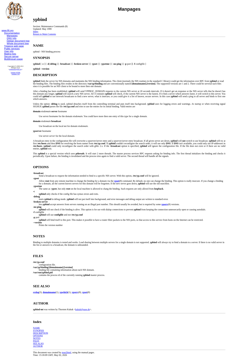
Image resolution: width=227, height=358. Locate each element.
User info (8, 51)
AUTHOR (38, 346)
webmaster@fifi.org (15, 69)
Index (35, 31)
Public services (12, 48)
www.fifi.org (7, 30)
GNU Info (12, 38)
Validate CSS (15, 74)
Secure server (11, 56)
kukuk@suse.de (82, 309)
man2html (66, 352)
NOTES (37, 338)
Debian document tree (18, 41)
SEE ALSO (38, 343)
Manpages (12, 36)
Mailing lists (10, 54)
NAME (36, 328)
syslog (36, 292)
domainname (49, 292)
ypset (116, 181)
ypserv (164, 204)
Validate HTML (16, 72)
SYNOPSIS (38, 330)
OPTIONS (38, 335)
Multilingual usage (13, 59)
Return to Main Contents (44, 34)
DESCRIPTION (40, 333)
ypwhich (64, 292)
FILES (36, 341)
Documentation (12, 33)
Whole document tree (18, 43)
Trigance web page (14, 46)
